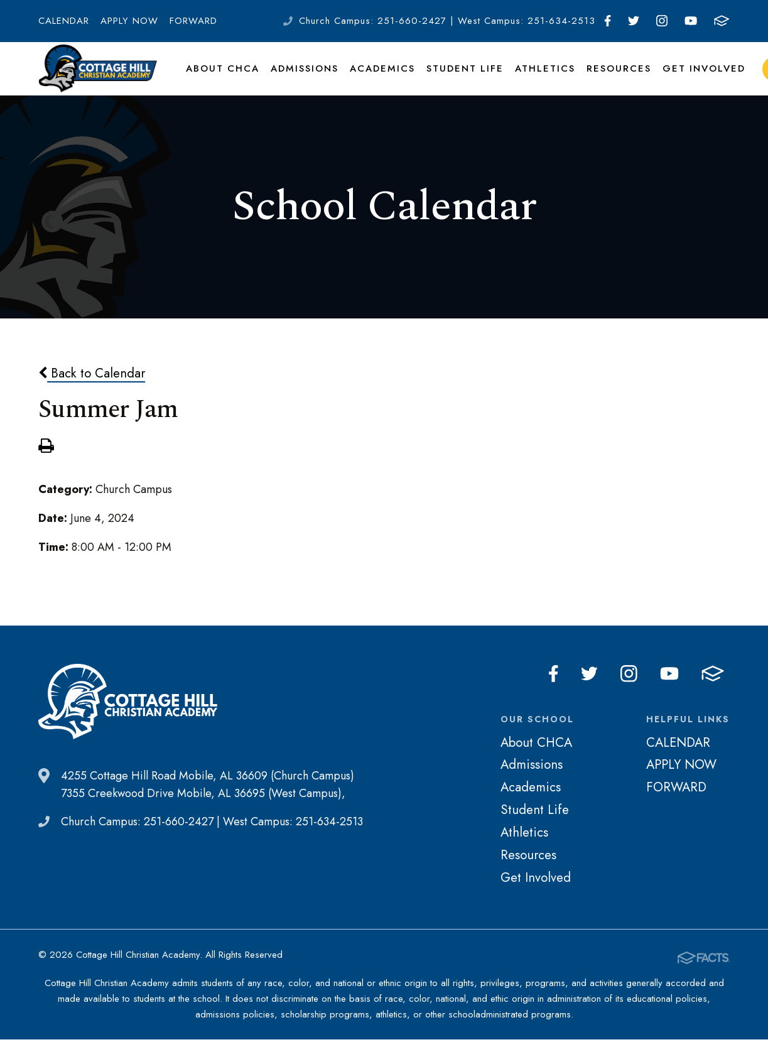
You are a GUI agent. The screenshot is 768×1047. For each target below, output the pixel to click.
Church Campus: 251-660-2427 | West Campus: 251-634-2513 (447, 21)
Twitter (633, 20)
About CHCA (221, 78)
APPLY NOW (129, 21)
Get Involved (687, 78)
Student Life (457, 78)
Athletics (534, 78)
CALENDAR (63, 21)
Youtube (690, 20)
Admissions (301, 78)
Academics (377, 78)
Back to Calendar (91, 392)
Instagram (662, 20)
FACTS (721, 20)
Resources (605, 78)
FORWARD (193, 21)
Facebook (607, 20)
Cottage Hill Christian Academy (98, 78)
